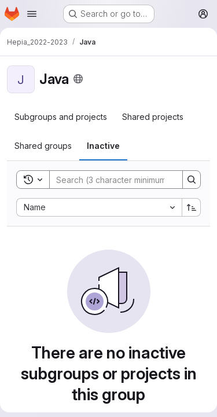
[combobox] (99, 207)
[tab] (61, 117)
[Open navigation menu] (32, 14)
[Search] (125, 179)
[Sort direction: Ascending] (191, 207)
